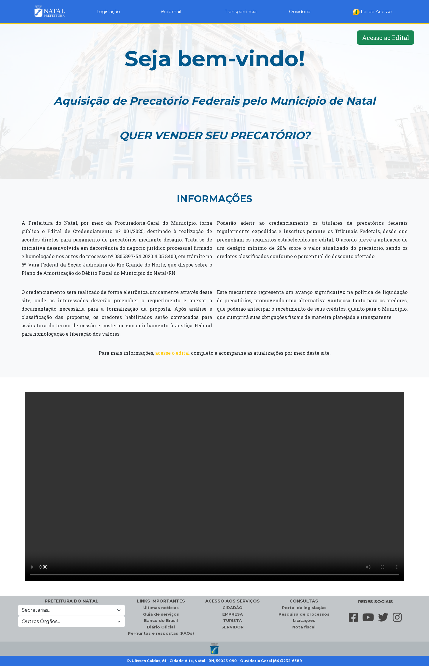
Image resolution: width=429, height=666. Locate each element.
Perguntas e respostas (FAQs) (161, 633)
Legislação (108, 11)
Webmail (171, 11)
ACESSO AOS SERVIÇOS (232, 601)
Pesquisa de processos (304, 614)
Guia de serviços (161, 614)
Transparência (241, 11)
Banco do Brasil (161, 620)
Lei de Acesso (372, 12)
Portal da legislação (304, 607)
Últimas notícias (161, 607)
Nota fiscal (303, 627)
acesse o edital (172, 353)
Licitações (304, 620)
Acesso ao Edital (385, 37)
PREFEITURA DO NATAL (71, 601)
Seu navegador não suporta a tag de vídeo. (214, 486)
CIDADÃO (233, 607)
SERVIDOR (232, 627)
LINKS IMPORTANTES (161, 601)
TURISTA (232, 620)
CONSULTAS (304, 601)
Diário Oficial (161, 627)
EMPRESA (232, 614)
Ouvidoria (299, 11)
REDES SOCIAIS (375, 601)
